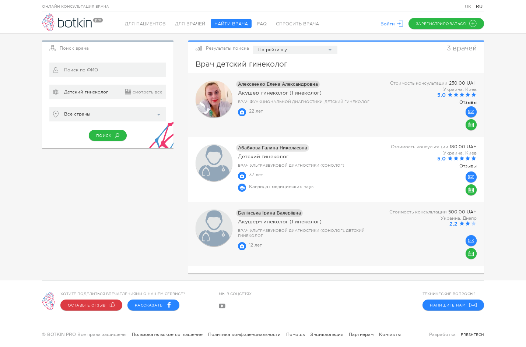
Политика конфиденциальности (244, 334)
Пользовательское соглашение (167, 334)
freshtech (472, 335)
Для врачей (190, 23)
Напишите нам (453, 305)
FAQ (262, 23)
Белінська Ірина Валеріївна (269, 212)
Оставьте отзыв (91, 305)
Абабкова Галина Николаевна (272, 147)
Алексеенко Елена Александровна (278, 84)
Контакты (390, 334)
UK (469, 6)
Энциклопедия (326, 334)
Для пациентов (145, 23)
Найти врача (231, 23)
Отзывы (468, 102)
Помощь (295, 334)
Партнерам (361, 334)
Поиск (107, 135)
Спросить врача (297, 23)
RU (479, 6)
